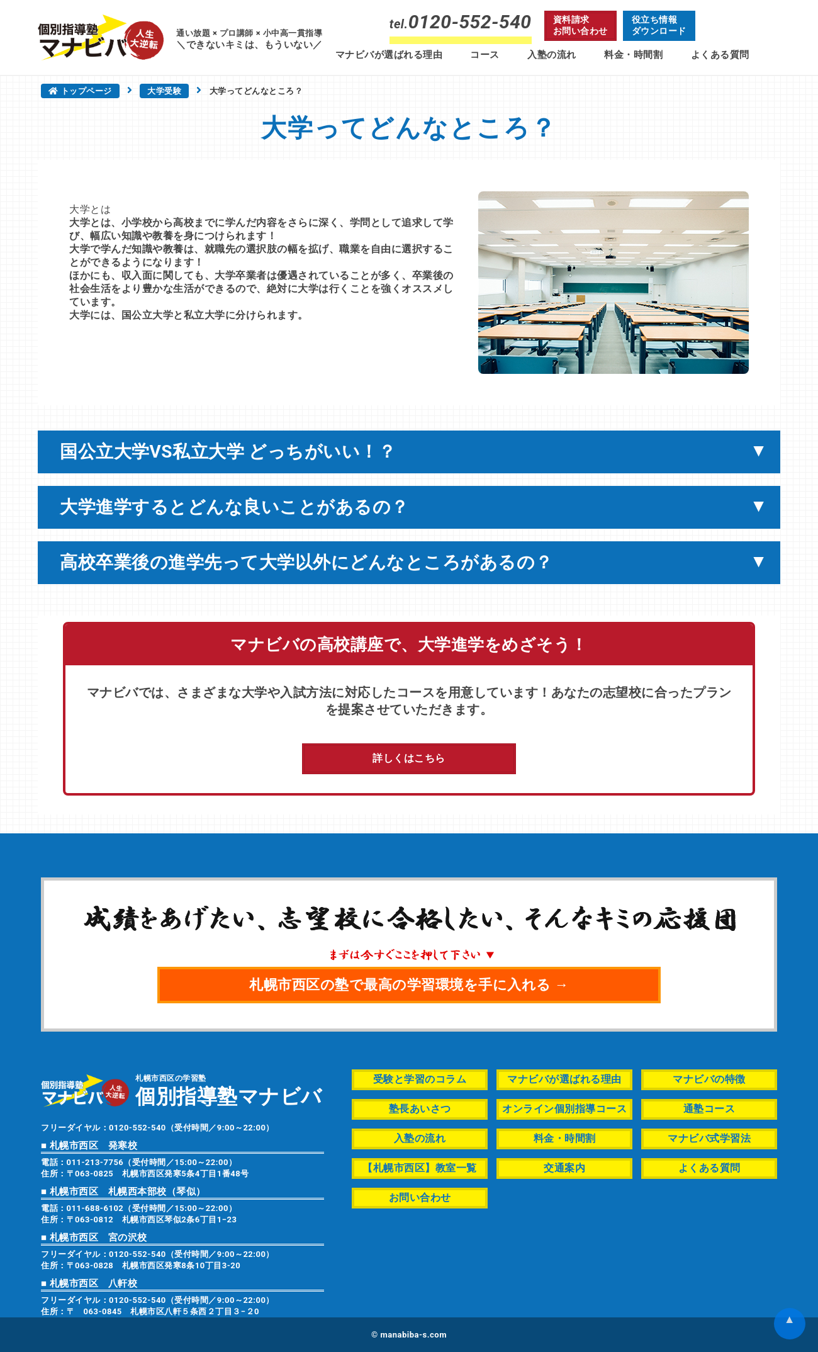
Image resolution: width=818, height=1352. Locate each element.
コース (485, 54)
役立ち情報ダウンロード (659, 25)
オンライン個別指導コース (564, 1109)
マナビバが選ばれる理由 (389, 54)
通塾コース (709, 1109)
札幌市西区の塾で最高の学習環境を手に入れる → (409, 985)
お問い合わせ (420, 1197)
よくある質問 (720, 54)
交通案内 (564, 1168)
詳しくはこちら (409, 758)
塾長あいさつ (420, 1109)
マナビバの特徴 (709, 1079)
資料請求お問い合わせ (580, 25)
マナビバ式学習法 (709, 1138)
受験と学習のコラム (420, 1079)
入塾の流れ (551, 54)
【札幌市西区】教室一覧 (419, 1168)
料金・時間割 (633, 54)
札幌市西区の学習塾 (228, 1090)
